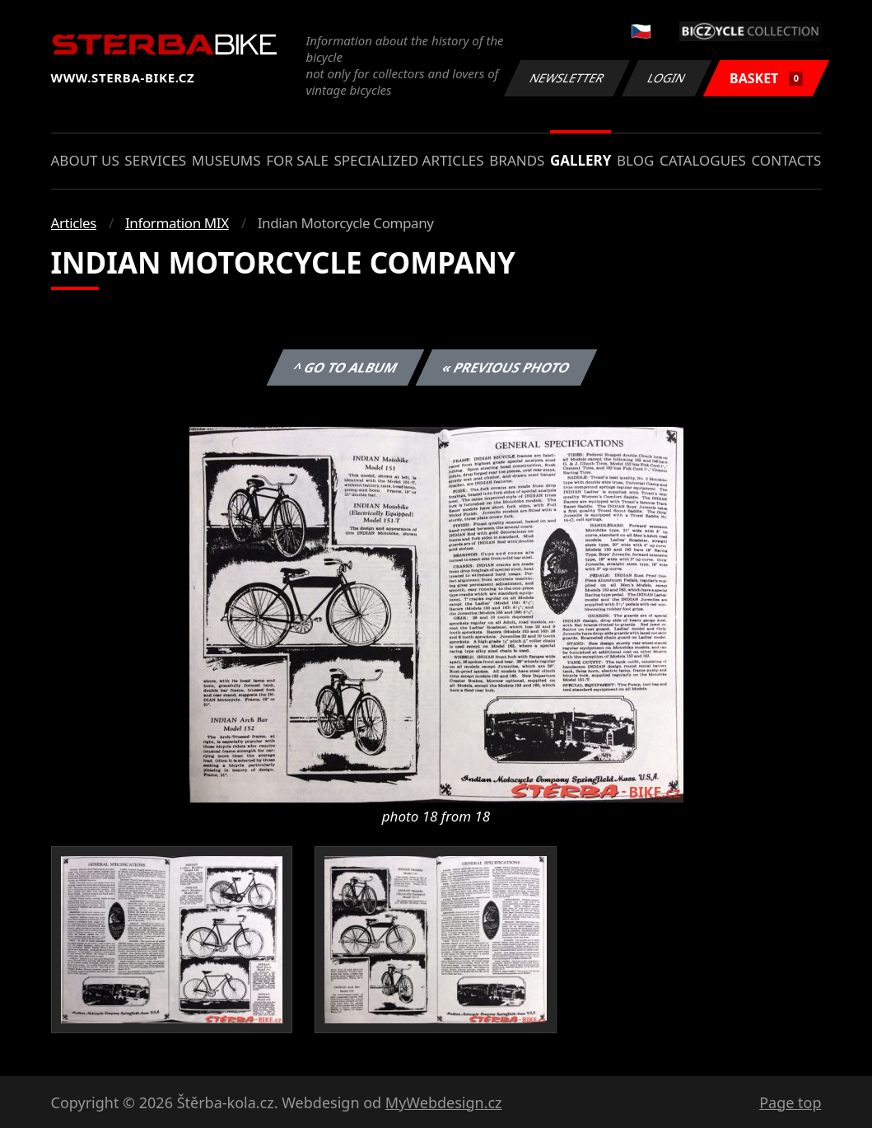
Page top (790, 1102)
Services (155, 160)
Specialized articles (408, 160)
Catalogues (703, 160)
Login (667, 78)
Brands (516, 160)
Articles (73, 222)
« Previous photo (506, 367)
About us (85, 160)
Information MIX (177, 222)
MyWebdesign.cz (443, 1102)
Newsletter (567, 78)
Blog (635, 160)
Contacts (786, 160)
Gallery (580, 160)
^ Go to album (346, 367)
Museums (226, 160)
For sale (297, 160)
